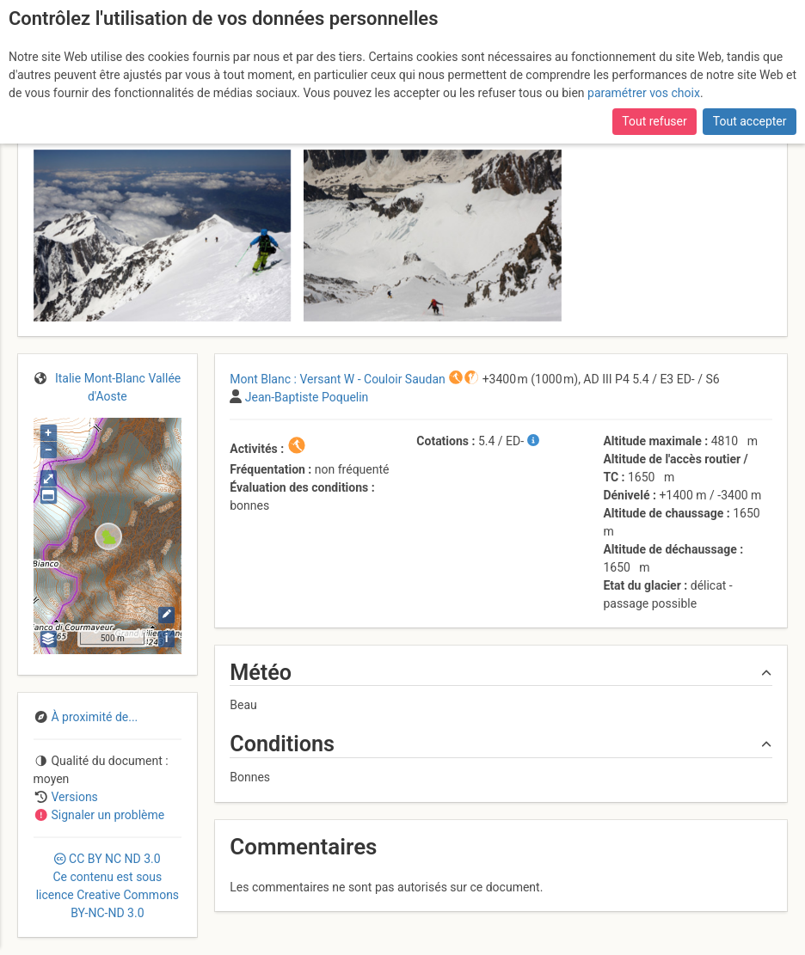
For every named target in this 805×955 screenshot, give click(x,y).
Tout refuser (654, 121)
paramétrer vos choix (643, 93)
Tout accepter (750, 121)
